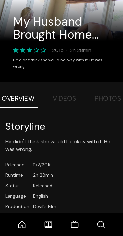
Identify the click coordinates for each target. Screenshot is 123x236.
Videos (64, 98)
